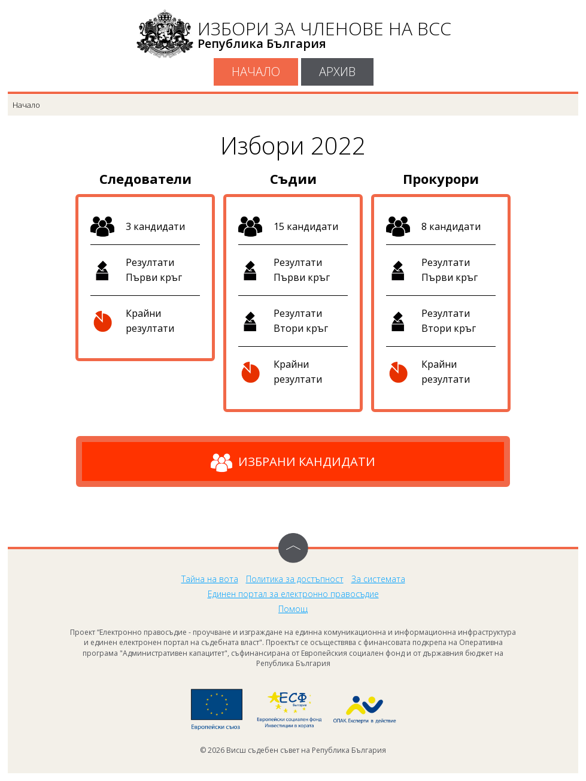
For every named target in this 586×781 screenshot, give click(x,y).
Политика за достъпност (295, 579)
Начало (256, 71)
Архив (337, 71)
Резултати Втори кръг (301, 321)
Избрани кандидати (293, 463)
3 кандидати (155, 226)
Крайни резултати (150, 321)
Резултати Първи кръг (154, 270)
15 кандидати (306, 226)
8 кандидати (451, 226)
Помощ (293, 608)
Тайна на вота (209, 579)
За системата (378, 579)
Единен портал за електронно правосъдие (293, 594)
